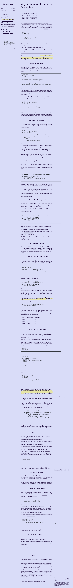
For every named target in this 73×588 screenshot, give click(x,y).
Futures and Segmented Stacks (30, 479)
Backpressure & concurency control (8, 24)
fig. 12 (22, 371)
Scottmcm (23, 542)
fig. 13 (22, 389)
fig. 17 (22, 531)
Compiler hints (5, 27)
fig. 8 (22, 290)
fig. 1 (22, 41)
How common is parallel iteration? (8, 26)
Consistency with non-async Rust (8, 19)
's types (28, 292)
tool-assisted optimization (6, 29)
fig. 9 (22, 310)
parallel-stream (24, 94)
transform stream (44, 344)
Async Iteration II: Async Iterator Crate (30, 17)
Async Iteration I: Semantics (28, 15)
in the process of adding (29, 210)
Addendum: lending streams (8, 33)
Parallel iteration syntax (7, 31)
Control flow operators (6, 17)
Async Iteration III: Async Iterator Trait (30, 18)
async (37, 28)
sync (33, 28)
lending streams (25, 543)
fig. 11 (22, 354)
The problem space (5, 15)
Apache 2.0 (13, 10)
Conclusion (5, 34)
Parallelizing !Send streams (7, 22)
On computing (7, 4)
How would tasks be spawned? (7, 21)
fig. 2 (22, 87)
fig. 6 (22, 226)
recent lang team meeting (27, 23)
